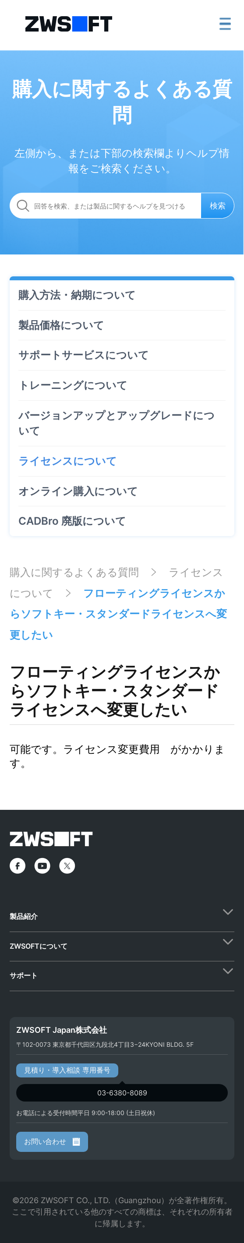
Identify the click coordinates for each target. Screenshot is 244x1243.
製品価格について (61, 325)
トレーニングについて (72, 385)
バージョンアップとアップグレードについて (116, 423)
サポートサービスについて (83, 355)
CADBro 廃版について (72, 521)
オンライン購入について (78, 491)
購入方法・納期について (77, 295)
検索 (218, 205)
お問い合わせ (52, 1141)
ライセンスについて (67, 461)
